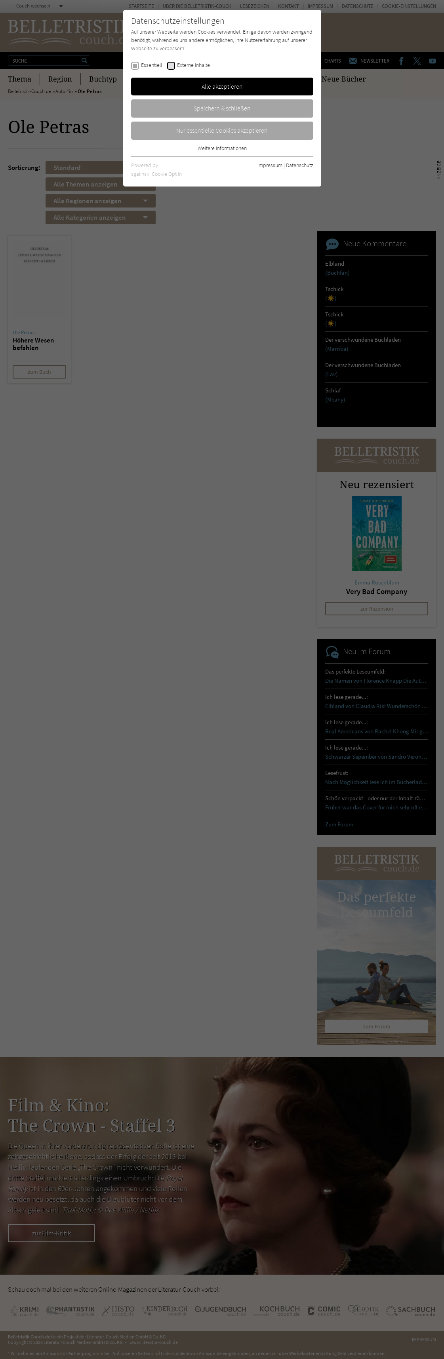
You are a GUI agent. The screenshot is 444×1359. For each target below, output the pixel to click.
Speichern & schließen (222, 108)
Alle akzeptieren (222, 86)
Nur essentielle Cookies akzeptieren (222, 130)
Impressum (269, 165)
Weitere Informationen (222, 148)
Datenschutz (299, 165)
